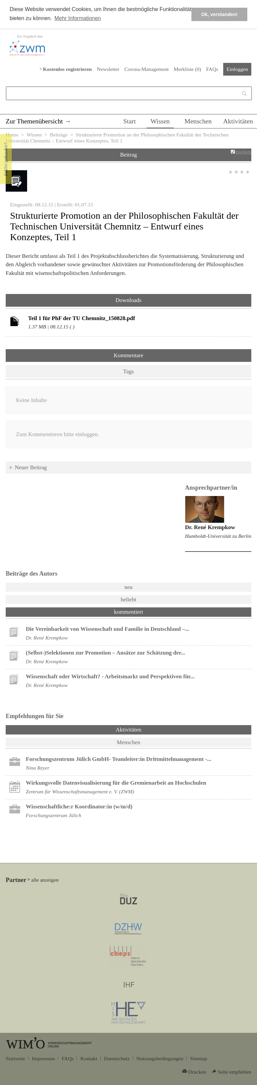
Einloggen (237, 69)
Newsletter (108, 69)
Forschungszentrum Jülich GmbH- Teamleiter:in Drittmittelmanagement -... (118, 759)
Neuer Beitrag (31, 467)
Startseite (15, 1058)
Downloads (128, 300)
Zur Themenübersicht (34, 121)
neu (128, 587)
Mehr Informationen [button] (78, 18)
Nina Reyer (38, 768)
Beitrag (128, 155)
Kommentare (129, 355)
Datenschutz (117, 1058)
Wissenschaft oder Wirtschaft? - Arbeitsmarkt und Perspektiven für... (110, 676)
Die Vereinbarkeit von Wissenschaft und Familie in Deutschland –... (107, 629)
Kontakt (88, 1058)
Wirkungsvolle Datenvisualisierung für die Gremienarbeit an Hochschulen (116, 783)
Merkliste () (187, 69)
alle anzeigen (45, 880)
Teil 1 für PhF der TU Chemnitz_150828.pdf (81, 318)
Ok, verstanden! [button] (219, 14)
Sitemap (198, 1058)
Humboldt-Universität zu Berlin (218, 536)
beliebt (128, 599)
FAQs (212, 69)
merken (243, 152)
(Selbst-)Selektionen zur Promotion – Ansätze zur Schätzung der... (105, 653)
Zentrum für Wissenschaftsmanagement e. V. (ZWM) (80, 791)
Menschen (198, 121)
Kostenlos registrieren (67, 69)
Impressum (43, 1058)
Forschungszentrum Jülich (53, 815)
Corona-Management (146, 69)
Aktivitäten (238, 121)
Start (129, 121)
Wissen (160, 121)
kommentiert (128, 612)
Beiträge (59, 134)
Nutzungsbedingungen (160, 1058)
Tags (128, 371)
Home (12, 134)
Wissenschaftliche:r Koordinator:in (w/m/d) (79, 806)
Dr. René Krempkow (210, 527)
